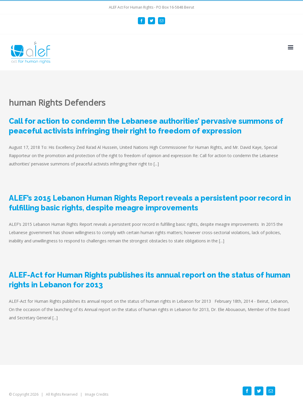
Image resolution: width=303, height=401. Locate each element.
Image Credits (96, 394)
